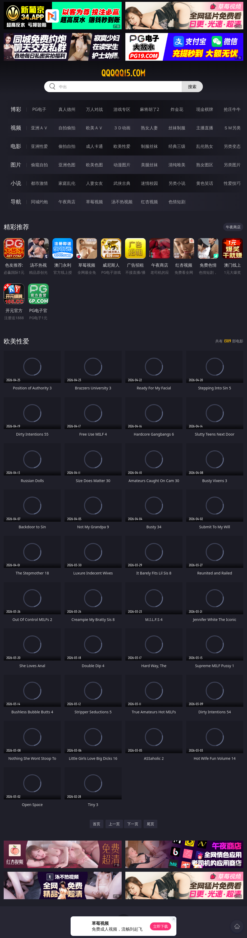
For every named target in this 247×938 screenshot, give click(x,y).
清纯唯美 (176, 165)
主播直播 (204, 128)
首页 (96, 823)
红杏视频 (149, 202)
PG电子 (39, 109)
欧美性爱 (121, 146)
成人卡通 (94, 146)
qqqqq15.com (123, 73)
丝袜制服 (176, 128)
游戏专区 (121, 109)
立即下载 (160, 926)
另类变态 (232, 146)
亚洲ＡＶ (39, 128)
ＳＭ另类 (232, 128)
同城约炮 (39, 202)
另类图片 (232, 165)
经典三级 (176, 146)
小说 (16, 183)
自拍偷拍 (66, 128)
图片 (16, 164)
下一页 (132, 823)
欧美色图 (94, 165)
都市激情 (39, 183)
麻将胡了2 (149, 109)
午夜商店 (66, 202)
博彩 (16, 109)
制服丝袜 (149, 146)
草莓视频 (94, 202)
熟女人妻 (149, 128)
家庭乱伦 (66, 183)
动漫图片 (121, 165)
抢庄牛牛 (232, 109)
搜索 (192, 86)
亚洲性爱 (39, 146)
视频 (16, 127)
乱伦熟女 (204, 146)
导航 (16, 201)
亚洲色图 (66, 165)
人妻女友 (94, 183)
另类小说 (176, 183)
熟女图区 (204, 165)
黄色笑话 (204, 183)
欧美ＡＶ (94, 128)
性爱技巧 (232, 183)
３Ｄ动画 (121, 128)
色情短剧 (176, 202)
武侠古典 (121, 183)
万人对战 (94, 109)
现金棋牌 (204, 109)
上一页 (114, 823)
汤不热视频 (121, 202)
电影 (16, 146)
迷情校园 (149, 183)
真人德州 (66, 109)
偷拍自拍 (66, 146)
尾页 (150, 823)
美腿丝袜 (149, 165)
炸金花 (177, 109)
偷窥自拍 (39, 165)
